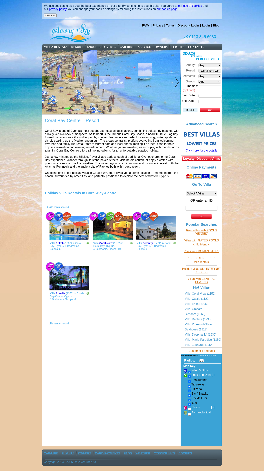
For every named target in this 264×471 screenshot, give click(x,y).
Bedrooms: (189, 75)
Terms (170, 25)
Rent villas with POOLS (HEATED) (201, 232)
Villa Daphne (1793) (198, 319)
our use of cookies (190, 5)
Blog (216, 25)
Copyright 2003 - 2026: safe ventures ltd (70, 462)
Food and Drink (202, 375)
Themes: (192, 86)
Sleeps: (191, 81)
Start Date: (188, 95)
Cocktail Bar (199, 398)
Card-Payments (107, 453)
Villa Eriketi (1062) (197, 303)
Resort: (191, 70)
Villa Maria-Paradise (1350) (203, 339)
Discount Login (188, 25)
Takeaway (197, 384)
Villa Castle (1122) (197, 298)
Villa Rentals (55, 46)
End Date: (188, 100)
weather (142, 453)
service (144, 46)
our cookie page (167, 9)
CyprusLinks (164, 453)
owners (161, 46)
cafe (194, 402)
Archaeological (201, 412)
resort (77, 46)
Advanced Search (201, 124)
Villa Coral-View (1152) (200, 293)
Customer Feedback (201, 350)
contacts (196, 46)
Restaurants (199, 379)
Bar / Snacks (199, 393)
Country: (190, 65)
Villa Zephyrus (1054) (199, 344)
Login (206, 25)
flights (177, 46)
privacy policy (58, 9)
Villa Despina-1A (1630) (200, 334)
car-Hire (51, 453)
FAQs (146, 25)
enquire (93, 46)
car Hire (127, 46)
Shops (202, 407)
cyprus (110, 46)
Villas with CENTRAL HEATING (201, 280)
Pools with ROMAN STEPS (201, 251)
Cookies (185, 453)
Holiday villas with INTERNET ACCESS (201, 270)
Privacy (158, 25)
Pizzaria (196, 389)
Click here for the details (201, 150)
